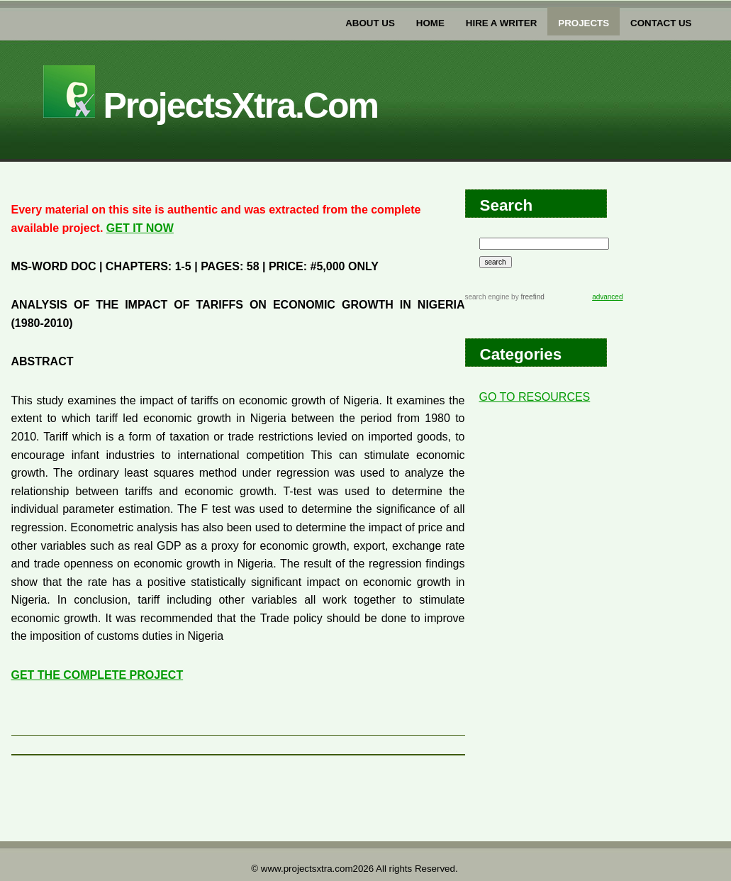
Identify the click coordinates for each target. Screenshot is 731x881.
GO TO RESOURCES (535, 397)
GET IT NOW (140, 228)
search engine (487, 297)
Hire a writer (501, 23)
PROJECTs (583, 23)
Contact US (660, 23)
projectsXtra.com (210, 106)
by (526, 297)
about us (370, 23)
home (430, 23)
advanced (607, 297)
